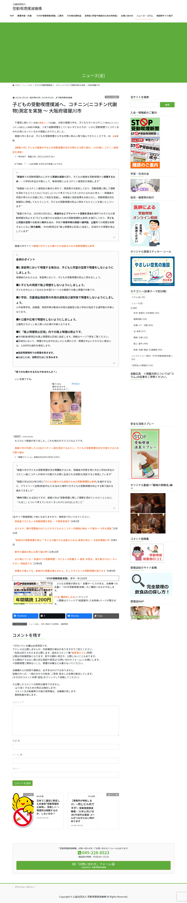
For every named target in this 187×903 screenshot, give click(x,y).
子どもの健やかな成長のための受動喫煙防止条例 (70, 481)
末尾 (114, 136)
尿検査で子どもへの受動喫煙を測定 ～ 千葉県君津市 (41, 521)
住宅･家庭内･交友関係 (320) (146, 312)
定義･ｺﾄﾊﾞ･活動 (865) (143, 325)
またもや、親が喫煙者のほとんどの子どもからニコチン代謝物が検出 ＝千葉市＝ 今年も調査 (61, 528)
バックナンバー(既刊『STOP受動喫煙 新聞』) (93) (151, 357)
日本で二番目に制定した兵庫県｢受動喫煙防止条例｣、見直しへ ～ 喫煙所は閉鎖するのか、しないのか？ (48, 807)
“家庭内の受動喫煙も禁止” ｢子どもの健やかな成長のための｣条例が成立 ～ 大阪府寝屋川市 (61, 540)
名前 (16, 740)
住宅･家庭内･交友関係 (50, 624)
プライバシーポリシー (25, 886)
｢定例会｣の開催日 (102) (142, 365)
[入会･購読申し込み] (65, 597)
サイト (15, 768)
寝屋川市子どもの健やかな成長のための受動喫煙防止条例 (63, 246)
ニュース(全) (112, 97)
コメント (17, 702)
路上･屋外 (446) (141, 343)
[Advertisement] (93, 47)
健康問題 (64, 624)
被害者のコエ (79, 652)
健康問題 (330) (140, 319)
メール (17, 754)
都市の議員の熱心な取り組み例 (29, 551)
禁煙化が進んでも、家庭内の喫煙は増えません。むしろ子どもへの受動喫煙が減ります (59, 570)
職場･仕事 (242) (141, 337)
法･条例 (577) (140, 331)
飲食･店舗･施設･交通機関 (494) (148, 349)
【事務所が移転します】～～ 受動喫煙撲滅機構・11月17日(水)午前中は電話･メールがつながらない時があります (83, 811)
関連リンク (44, 122)
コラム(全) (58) (138, 297)
